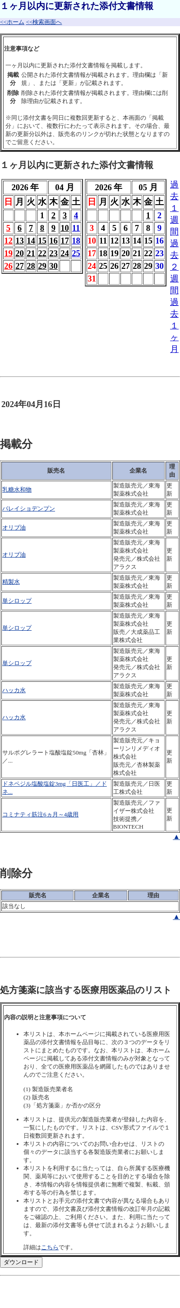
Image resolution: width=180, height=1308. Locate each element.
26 (8, 266)
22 (42, 253)
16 (53, 240)
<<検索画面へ (44, 22)
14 (31, 240)
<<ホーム (12, 22)
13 (19, 240)
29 (42, 266)
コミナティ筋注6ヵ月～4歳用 (40, 814)
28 (31, 266)
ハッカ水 (14, 690)
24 (64, 253)
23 (53, 253)
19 (8, 253)
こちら (50, 1247)
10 (64, 228)
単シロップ (17, 600)
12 (8, 240)
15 (42, 240)
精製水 (11, 581)
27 (19, 266)
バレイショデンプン (28, 508)
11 (76, 228)
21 (31, 253)
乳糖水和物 (17, 489)
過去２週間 (174, 267)
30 (53, 266)
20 (19, 253)
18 (76, 240)
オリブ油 (14, 527)
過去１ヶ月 (174, 325)
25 (76, 253)
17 (64, 240)
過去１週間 (174, 208)
